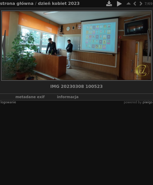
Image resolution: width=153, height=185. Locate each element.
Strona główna (16, 3)
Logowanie (8, 102)
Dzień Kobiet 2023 (58, 3)
